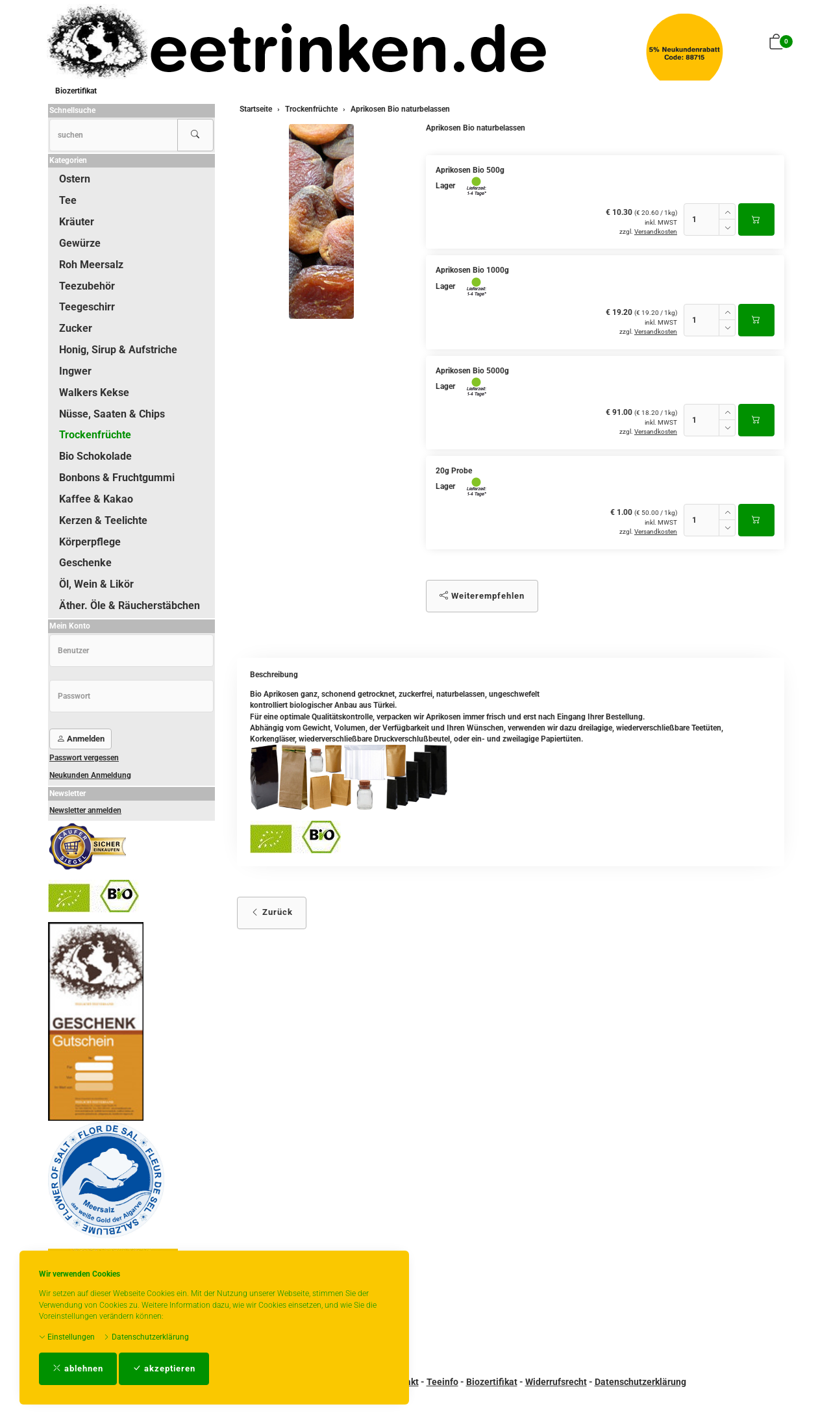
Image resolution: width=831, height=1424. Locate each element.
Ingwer (75, 371)
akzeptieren (163, 1368)
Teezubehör (87, 286)
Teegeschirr (87, 307)
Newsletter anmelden (85, 810)
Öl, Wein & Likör (96, 584)
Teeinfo (442, 1382)
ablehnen (78, 1368)
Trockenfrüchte (95, 435)
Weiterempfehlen (482, 596)
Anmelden (80, 738)
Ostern (74, 179)
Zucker (75, 328)
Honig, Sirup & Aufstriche (118, 350)
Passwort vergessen (84, 757)
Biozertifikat (76, 90)
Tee (68, 200)
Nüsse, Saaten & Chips (112, 414)
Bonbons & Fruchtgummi (117, 477)
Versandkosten (655, 231)
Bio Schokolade (95, 456)
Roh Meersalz (91, 264)
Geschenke (85, 562)
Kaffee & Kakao (96, 499)
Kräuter (76, 222)
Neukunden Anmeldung (90, 775)
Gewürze (80, 243)
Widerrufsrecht (556, 1382)
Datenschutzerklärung (146, 1337)
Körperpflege (90, 542)
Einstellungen (67, 1337)
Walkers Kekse (94, 392)
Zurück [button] (272, 912)
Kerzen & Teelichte (103, 520)
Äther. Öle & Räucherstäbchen (129, 605)
